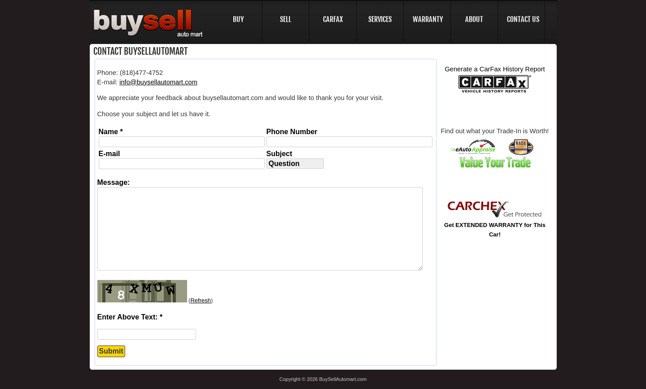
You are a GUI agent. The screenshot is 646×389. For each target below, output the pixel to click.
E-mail (109, 153)
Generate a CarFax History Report (495, 69)
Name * (111, 131)
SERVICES (380, 19)
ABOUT (474, 19)
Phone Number (292, 131)
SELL (285, 19)
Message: (113, 182)
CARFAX (333, 19)
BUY (238, 19)
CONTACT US (523, 19)
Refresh (200, 300)
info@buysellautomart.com (158, 82)
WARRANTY (428, 19)
